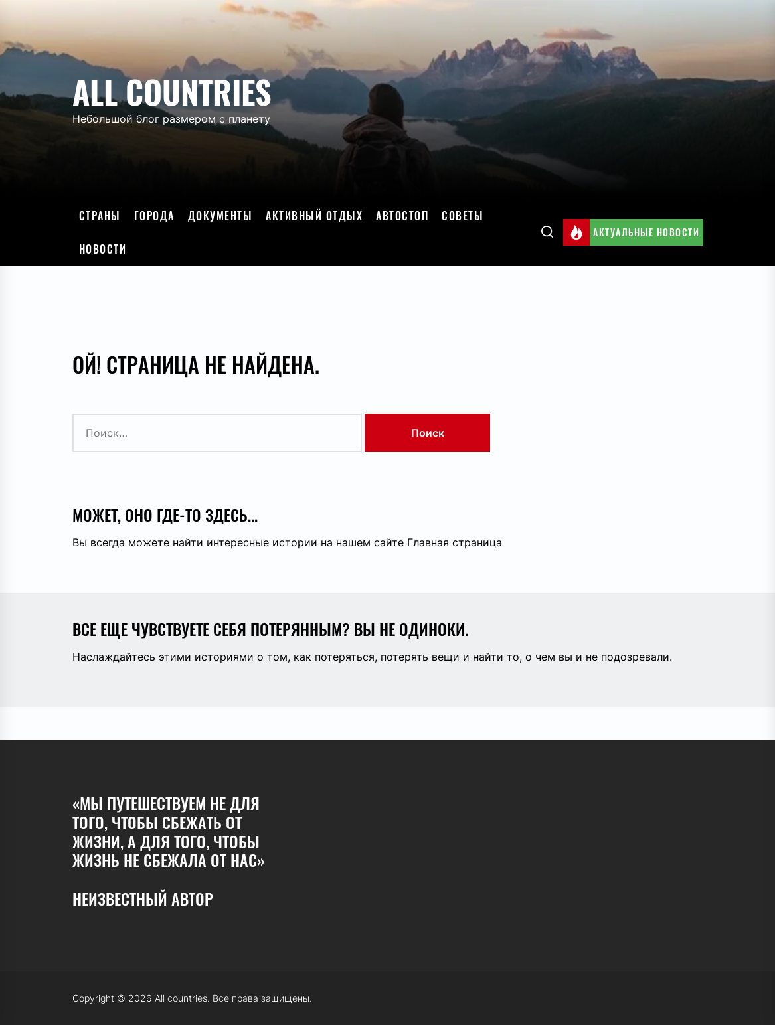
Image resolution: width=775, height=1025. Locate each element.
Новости (103, 249)
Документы (220, 215)
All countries (172, 91)
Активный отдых (314, 215)
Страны (100, 215)
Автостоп (402, 215)
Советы (462, 215)
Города (154, 215)
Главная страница (454, 542)
